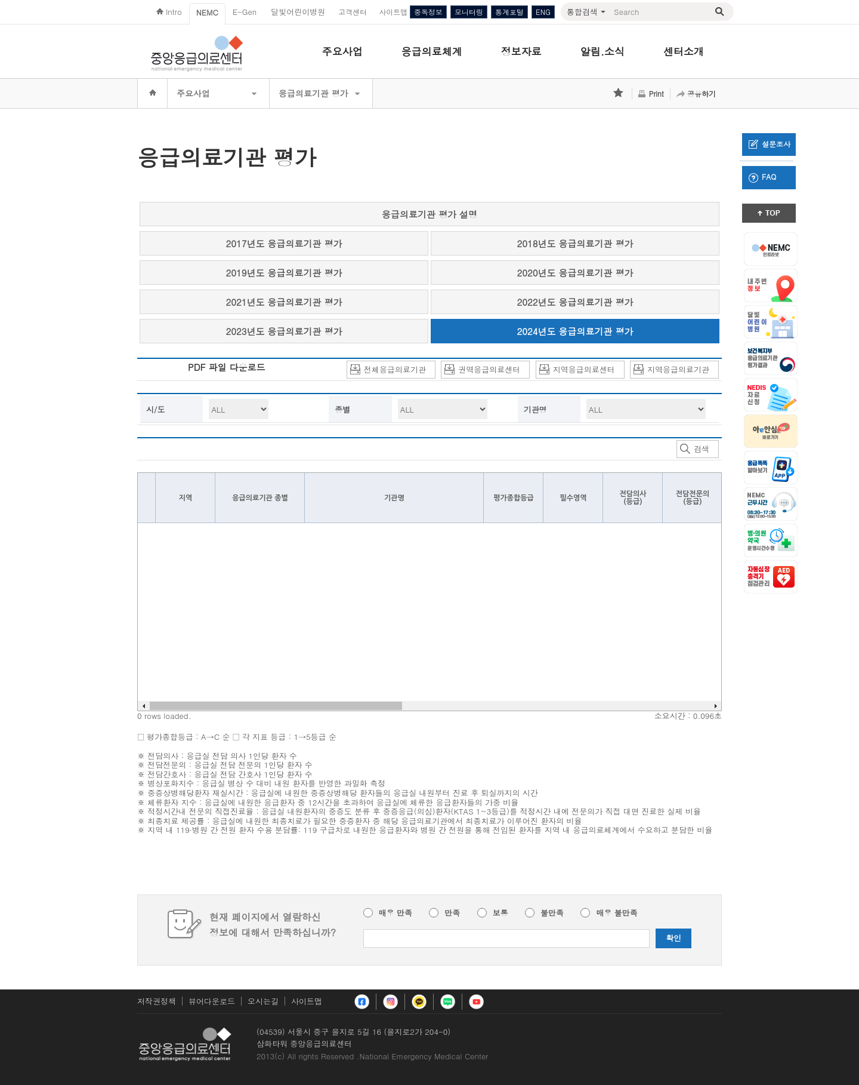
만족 (452, 913)
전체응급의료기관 (388, 370)
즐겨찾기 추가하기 (619, 94)
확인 (673, 937)
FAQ (762, 176)
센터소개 (683, 51)
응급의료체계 (431, 51)
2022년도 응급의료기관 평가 (575, 302)
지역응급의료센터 (577, 370)
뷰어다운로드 (212, 1001)
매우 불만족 (616, 913)
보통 (500, 913)
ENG (543, 12)
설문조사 (769, 144)
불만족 (552, 913)
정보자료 (521, 51)
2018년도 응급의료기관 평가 (575, 243)
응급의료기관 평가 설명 (429, 214)
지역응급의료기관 (671, 370)
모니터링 (469, 12)
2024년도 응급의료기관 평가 (575, 331)
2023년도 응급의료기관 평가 (284, 331)
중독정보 (428, 12)
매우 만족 (395, 913)
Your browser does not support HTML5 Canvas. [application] (429, 591)
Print (656, 93)
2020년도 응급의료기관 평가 (575, 272)
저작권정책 (156, 1001)
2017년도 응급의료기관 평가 (284, 243)
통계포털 (509, 12)
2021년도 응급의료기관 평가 (284, 302)
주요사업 (342, 51)
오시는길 (263, 1001)
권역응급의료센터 (482, 370)
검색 (694, 449)
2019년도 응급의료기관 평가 (284, 272)
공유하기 (701, 93)
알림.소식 (602, 51)
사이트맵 (306, 1001)
